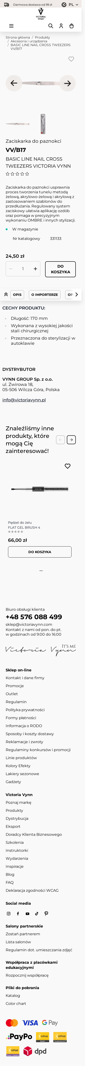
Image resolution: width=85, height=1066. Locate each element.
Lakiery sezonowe (22, 774)
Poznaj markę (18, 802)
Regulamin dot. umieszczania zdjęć (39, 950)
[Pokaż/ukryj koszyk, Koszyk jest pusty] (71, 26)
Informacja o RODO (24, 726)
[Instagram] (8, 914)
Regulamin (16, 702)
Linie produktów (21, 758)
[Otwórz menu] (11, 26)
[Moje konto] (61, 26)
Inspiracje (15, 866)
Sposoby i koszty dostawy (30, 734)
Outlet (12, 694)
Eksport (13, 826)
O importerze (44, 295)
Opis (17, 295)
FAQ (9, 882)
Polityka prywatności (25, 710)
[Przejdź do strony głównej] (41, 14)
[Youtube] (27, 914)
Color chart (16, 1003)
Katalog (13, 995)
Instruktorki (17, 850)
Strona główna (18, 37)
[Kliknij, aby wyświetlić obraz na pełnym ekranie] (41, 83)
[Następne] (67, 83)
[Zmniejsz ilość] (10, 268)
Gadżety (13, 782)
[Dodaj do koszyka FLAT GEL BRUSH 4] (40, 552)
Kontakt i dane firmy (25, 678)
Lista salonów (18, 942)
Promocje (15, 686)
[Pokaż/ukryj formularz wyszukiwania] (51, 26)
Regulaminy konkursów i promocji (38, 750)
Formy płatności (21, 718)
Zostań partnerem (23, 934)
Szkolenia (15, 842)
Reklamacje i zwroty (24, 742)
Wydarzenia (17, 858)
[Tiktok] (37, 914)
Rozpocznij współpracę (27, 975)
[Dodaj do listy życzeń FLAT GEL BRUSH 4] (67, 466)
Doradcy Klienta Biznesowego (34, 834)
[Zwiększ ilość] (35, 268)
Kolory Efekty (18, 766)
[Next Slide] (71, 439)
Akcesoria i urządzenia (29, 41)
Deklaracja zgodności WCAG (32, 890)
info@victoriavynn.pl (24, 400)
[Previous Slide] (60, 439)
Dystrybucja (17, 818)
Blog (10, 874)
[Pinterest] (46, 913)
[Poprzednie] (14, 83)
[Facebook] (18, 914)
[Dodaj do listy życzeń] (71, 59)
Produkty (42, 37)
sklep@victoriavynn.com (29, 624)
